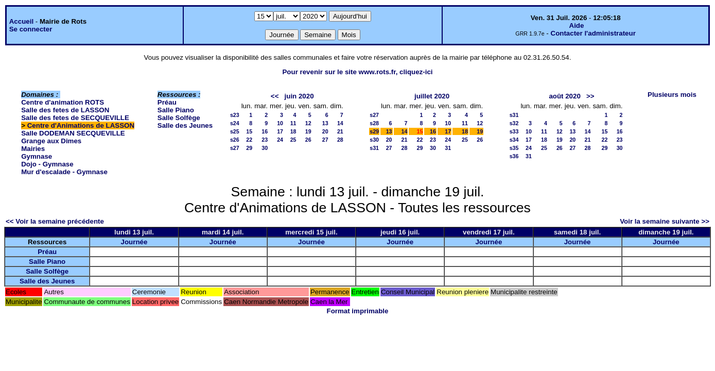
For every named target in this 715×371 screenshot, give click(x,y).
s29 (374, 131)
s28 (374, 123)
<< (275, 96)
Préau (167, 102)
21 (340, 131)
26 (308, 140)
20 (325, 131)
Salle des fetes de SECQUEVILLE (75, 118)
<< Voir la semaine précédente (55, 221)
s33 (514, 131)
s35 (514, 148)
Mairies (33, 149)
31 (448, 148)
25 (293, 140)
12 (308, 123)
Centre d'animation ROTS (62, 102)
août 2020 (565, 96)
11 (293, 123)
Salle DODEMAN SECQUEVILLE (73, 133)
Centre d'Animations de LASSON (80, 125)
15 (249, 131)
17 (280, 131)
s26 (234, 140)
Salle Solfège (179, 118)
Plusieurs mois (672, 94)
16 (264, 131)
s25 (234, 131)
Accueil (21, 21)
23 (264, 140)
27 (325, 140)
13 (325, 123)
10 (280, 123)
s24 (234, 123)
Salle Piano (176, 110)
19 (308, 131)
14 (340, 123)
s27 (234, 148)
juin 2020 (299, 96)
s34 (514, 140)
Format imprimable (358, 311)
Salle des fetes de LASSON (65, 110)
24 (280, 140)
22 (249, 140)
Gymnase (36, 156)
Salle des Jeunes (185, 125)
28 (340, 140)
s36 (514, 156)
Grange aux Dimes (51, 141)
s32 (514, 123)
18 (293, 131)
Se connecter (31, 29)
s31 (374, 148)
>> (590, 96)
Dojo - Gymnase (47, 164)
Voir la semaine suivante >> (664, 221)
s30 (374, 140)
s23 (234, 115)
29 (249, 148)
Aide (576, 25)
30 (264, 148)
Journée (134, 242)
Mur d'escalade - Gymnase (64, 172)
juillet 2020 (431, 96)
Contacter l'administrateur (593, 33)
